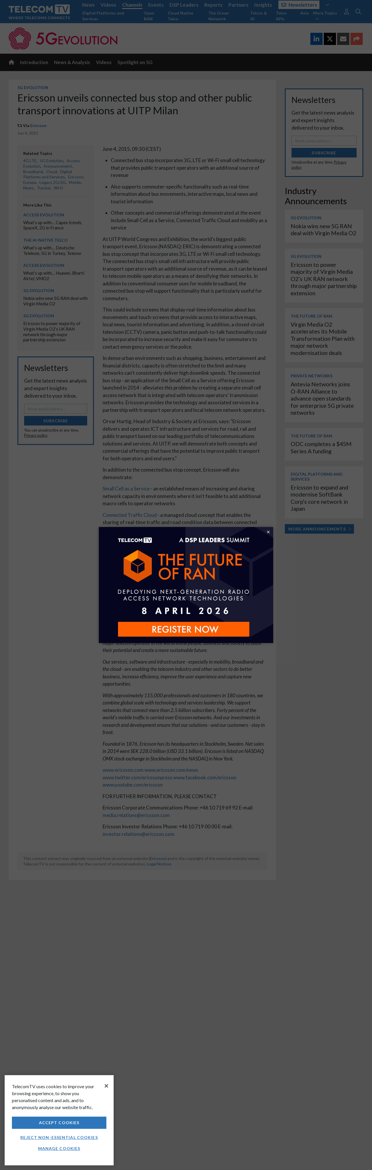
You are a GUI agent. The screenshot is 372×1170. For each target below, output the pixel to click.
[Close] (106, 1086)
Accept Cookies (59, 1122)
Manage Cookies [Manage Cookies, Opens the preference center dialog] (59, 1148)
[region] (59, 1120)
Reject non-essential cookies (59, 1137)
